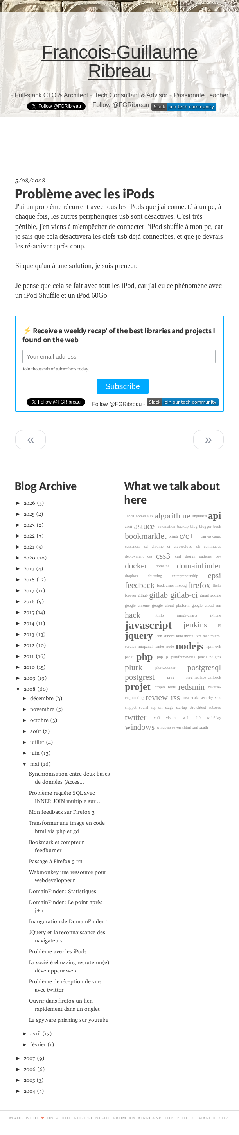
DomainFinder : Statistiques (62, 891)
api (214, 515)
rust (187, 697)
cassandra (134, 546)
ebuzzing (160, 576)
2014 (29, 623)
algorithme (173, 515)
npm (211, 646)
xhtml (187, 727)
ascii (129, 526)
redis (173, 687)
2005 (29, 1080)
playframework (184, 657)
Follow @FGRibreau (120, 105)
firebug (181, 585)
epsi (214, 575)
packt (130, 657)
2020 (30, 557)
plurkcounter (171, 667)
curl (180, 556)
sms (218, 697)
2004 (30, 1091)
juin (35, 753)
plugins (215, 657)
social (145, 707)
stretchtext (199, 707)
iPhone (215, 615)
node (171, 646)
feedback (141, 585)
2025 (29, 514)
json (160, 636)
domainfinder (199, 565)
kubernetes (185, 636)
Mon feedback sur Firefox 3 (62, 812)
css (151, 556)
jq (219, 625)
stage (170, 707)
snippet (132, 707)
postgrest (146, 677)
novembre (42, 709)
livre (198, 636)
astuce (146, 526)
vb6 (160, 717)
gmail (205, 595)
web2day (214, 717)
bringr (174, 536)
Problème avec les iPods (84, 193)
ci (170, 546)
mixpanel (146, 646)
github (143, 595)
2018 (29, 579)
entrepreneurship (190, 576)
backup (183, 526)
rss (177, 697)
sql (154, 707)
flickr (216, 585)
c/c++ (190, 536)
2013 (29, 634)
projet (140, 687)
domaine (166, 566)
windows (140, 727)
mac (206, 636)
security (208, 697)
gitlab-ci (185, 595)
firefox (200, 585)
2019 (29, 568)
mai (34, 764)
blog (194, 526)
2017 (29, 590)
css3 (165, 556)
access (141, 516)
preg (176, 677)
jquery (140, 635)
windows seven (168, 727)
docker (140, 565)
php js (164, 657)
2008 (30, 689)
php (146, 656)
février (38, 1044)
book (217, 526)
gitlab (159, 595)
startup (182, 707)
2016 (29, 601)
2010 (29, 667)
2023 (29, 525)
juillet (37, 742)
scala (196, 697)
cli (200, 546)
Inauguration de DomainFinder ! (68, 921)
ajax (151, 516)
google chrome (138, 605)
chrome (159, 546)
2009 (30, 678)
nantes (160, 646)
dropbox (136, 576)
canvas (206, 536)
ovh (218, 646)
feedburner (166, 585)
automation (167, 526)
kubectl (169, 636)
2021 (29, 546)
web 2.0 (195, 717)
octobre (39, 720)
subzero (215, 707)
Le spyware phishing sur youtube (68, 1020)
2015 (29, 612)
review (158, 697)
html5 (166, 615)
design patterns (200, 556)
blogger (206, 526)
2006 (30, 1069)
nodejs (191, 646)
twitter (139, 717)
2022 (29, 536)
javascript (154, 625)
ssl (161, 707)
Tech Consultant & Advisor (130, 95)
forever (131, 595)
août (35, 731)
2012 (29, 645)
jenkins (200, 624)
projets (161, 687)
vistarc (174, 717)
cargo (216, 536)
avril (35, 1033)
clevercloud (185, 546)
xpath (203, 727)
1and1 (130, 516)
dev (218, 556)
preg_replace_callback (203, 677)
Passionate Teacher (201, 95)
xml (195, 727)
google (215, 595)
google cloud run (206, 605)
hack (140, 615)
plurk (140, 667)
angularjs (200, 516)
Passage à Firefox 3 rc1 (56, 861)
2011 (29, 656)
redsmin (193, 687)
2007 (30, 1058)
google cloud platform (172, 605)
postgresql (204, 667)
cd (147, 546)
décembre (42, 698)
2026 (30, 503)
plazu (203, 657)
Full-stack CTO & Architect (51, 95)
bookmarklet (147, 536)
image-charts (193, 615)
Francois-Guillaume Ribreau (119, 61)
